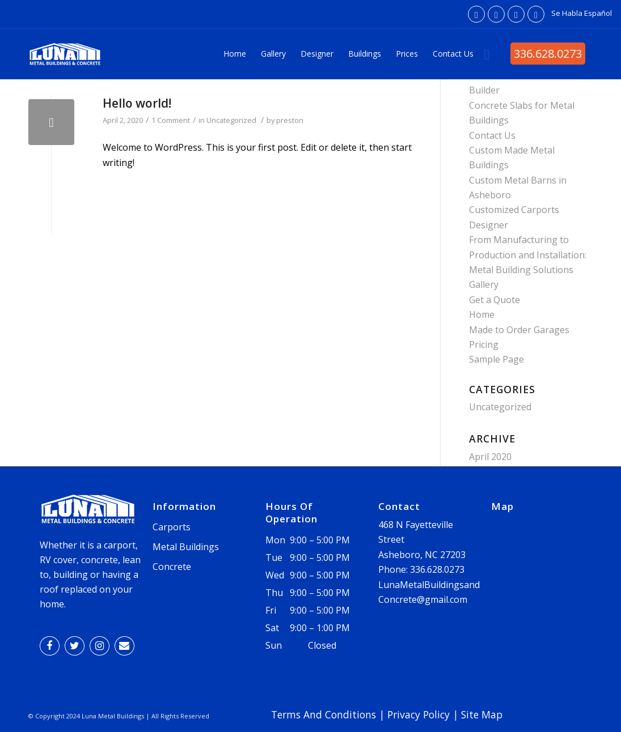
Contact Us (492, 135)
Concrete (172, 566)
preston (289, 120)
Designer (488, 225)
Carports (172, 527)
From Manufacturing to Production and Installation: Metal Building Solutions (527, 254)
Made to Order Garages (519, 330)
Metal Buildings (186, 547)
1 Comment (170, 120)
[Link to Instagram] (516, 14)
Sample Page (496, 359)
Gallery (484, 284)
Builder (484, 90)
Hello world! (137, 103)
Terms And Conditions (323, 714)
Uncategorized (231, 120)
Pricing (484, 344)
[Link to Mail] (535, 14)
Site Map (481, 714)
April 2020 (490, 456)
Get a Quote (494, 299)
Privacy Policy (418, 714)
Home (482, 314)
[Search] (487, 53)
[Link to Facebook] (476, 14)
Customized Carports (514, 209)
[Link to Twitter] (496, 14)
